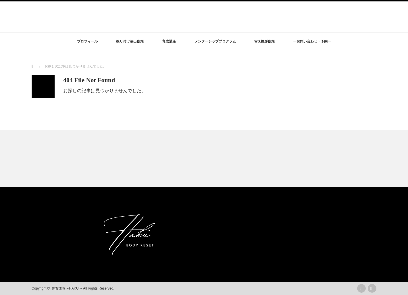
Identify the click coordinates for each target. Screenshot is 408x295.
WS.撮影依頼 (264, 41)
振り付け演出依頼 (130, 41)
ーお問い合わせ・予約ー (312, 41)
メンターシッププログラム (215, 41)
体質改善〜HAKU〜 (67, 288)
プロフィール (87, 41)
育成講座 (169, 41)
